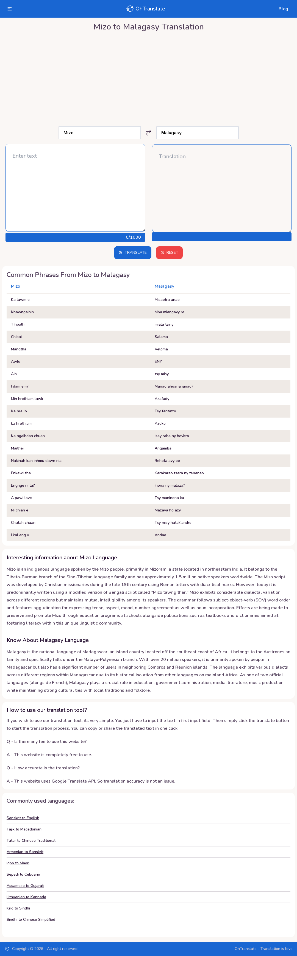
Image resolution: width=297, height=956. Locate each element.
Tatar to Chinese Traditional (31, 840)
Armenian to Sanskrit (25, 851)
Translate (133, 252)
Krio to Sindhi (18, 908)
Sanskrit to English (23, 818)
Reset (169, 252)
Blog (283, 9)
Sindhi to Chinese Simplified (31, 919)
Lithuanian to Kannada (26, 897)
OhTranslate (145, 8)
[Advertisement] (148, 77)
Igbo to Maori (18, 863)
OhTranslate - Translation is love (264, 948)
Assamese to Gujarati (25, 885)
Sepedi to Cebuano (23, 874)
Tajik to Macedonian (24, 829)
